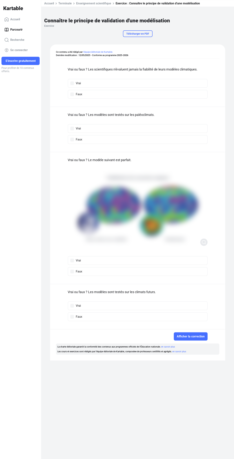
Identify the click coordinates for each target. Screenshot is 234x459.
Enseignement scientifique (93, 3)
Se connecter (16, 50)
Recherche (14, 40)
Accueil (12, 19)
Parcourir (13, 29)
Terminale (65, 3)
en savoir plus (168, 346)
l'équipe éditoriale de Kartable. (98, 52)
